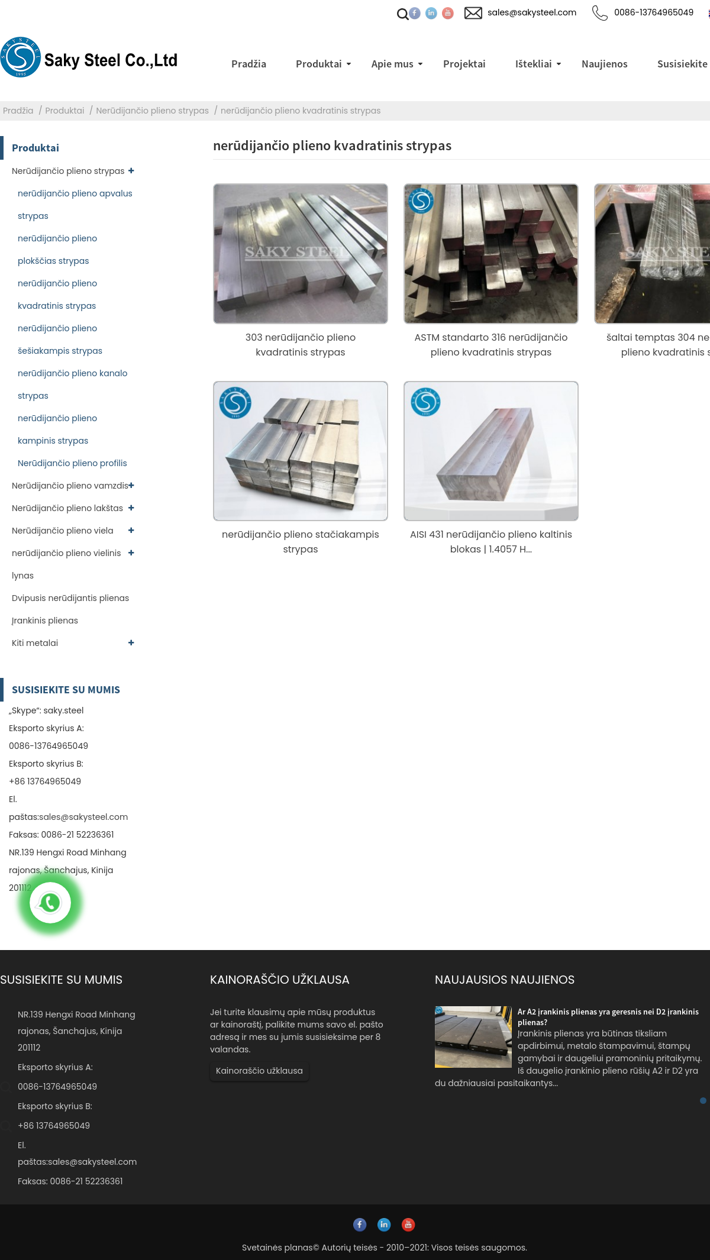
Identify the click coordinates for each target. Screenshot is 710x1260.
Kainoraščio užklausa (259, 1071)
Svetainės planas (277, 1247)
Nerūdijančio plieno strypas (152, 111)
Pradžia (18, 111)
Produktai (65, 111)
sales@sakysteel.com (83, 817)
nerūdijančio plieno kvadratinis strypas (300, 111)
